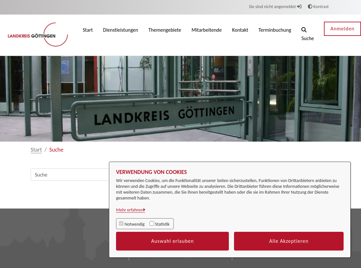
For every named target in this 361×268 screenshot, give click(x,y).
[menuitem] (88, 35)
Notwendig (134, 224)
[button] (307, 35)
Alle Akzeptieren (288, 241)
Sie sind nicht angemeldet (275, 6)
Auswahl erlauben (172, 241)
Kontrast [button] (318, 6)
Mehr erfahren (129, 210)
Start (36, 149)
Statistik (162, 224)
